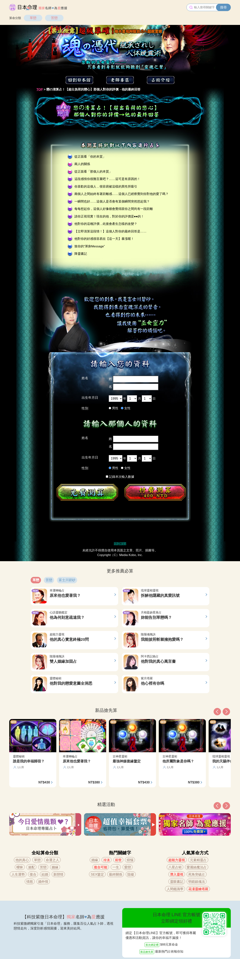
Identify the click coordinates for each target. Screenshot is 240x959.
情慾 (29, 881)
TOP (40, 89)
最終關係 (115, 874)
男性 (115, 408)
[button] (217, 805)
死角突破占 (196, 874)
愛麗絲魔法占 (197, 867)
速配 (31, 867)
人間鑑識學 (175, 889)
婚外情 (43, 881)
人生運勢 (18, 874)
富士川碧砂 (67, 580)
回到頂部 (120, 543)
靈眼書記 (176, 881)
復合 (33, 874)
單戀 (33, 18)
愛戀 (127, 867)
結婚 (45, 874)
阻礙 (130, 874)
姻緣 (55, 867)
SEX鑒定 (97, 874)
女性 (127, 408)
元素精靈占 (198, 860)
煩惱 (130, 860)
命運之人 (52, 860)
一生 (115, 867)
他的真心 (22, 860)
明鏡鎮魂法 (196, 881)
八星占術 (175, 867)
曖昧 (19, 867)
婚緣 (94, 860)
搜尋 (223, 7)
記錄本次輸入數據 (120, 476)
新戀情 (58, 874)
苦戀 (54, 18)
